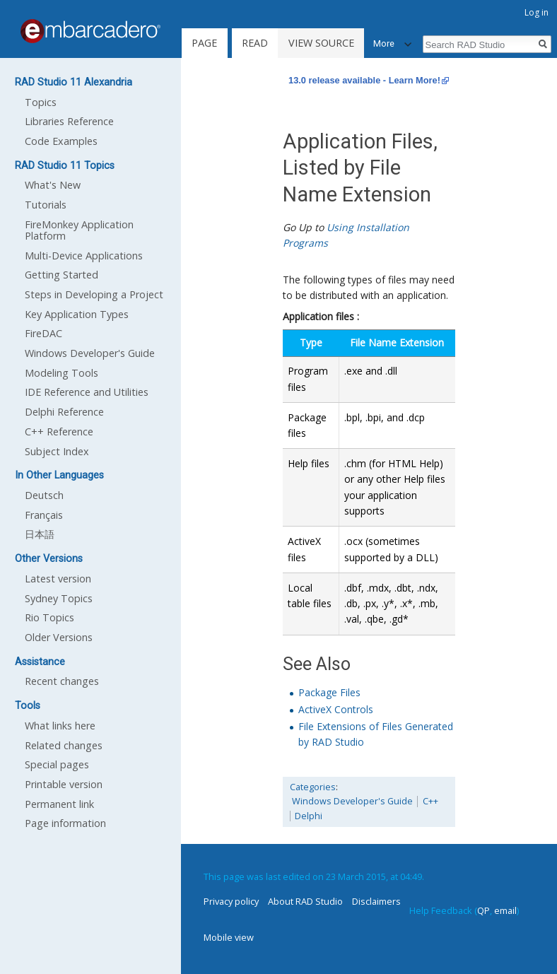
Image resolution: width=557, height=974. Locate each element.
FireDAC (43, 333)
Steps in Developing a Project (94, 294)
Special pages (57, 764)
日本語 (39, 534)
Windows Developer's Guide (352, 801)
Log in (536, 12)
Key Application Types (77, 314)
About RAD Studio (305, 901)
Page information (65, 823)
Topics (41, 102)
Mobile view (229, 937)
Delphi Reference (64, 411)
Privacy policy (231, 901)
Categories (313, 787)
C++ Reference (59, 431)
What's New (53, 185)
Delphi (308, 816)
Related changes (63, 745)
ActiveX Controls (335, 709)
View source (321, 42)
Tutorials (45, 204)
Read (255, 42)
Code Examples (61, 141)
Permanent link (59, 804)
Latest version (58, 578)
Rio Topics (49, 617)
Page (204, 42)
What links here (60, 725)
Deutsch (44, 495)
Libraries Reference (69, 121)
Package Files (329, 692)
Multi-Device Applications (84, 255)
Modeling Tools (61, 373)
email (505, 910)
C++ (430, 801)
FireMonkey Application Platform (79, 230)
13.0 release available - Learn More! (364, 80)
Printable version (63, 784)
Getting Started (61, 274)
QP (483, 910)
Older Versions (59, 637)
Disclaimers (376, 901)
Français (44, 515)
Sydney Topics (59, 598)
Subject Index (57, 451)
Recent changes (62, 681)
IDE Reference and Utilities (86, 392)
